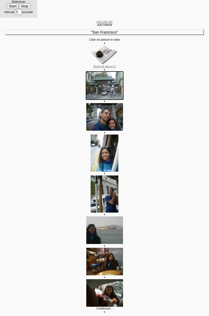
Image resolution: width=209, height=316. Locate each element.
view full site (104, 21)
